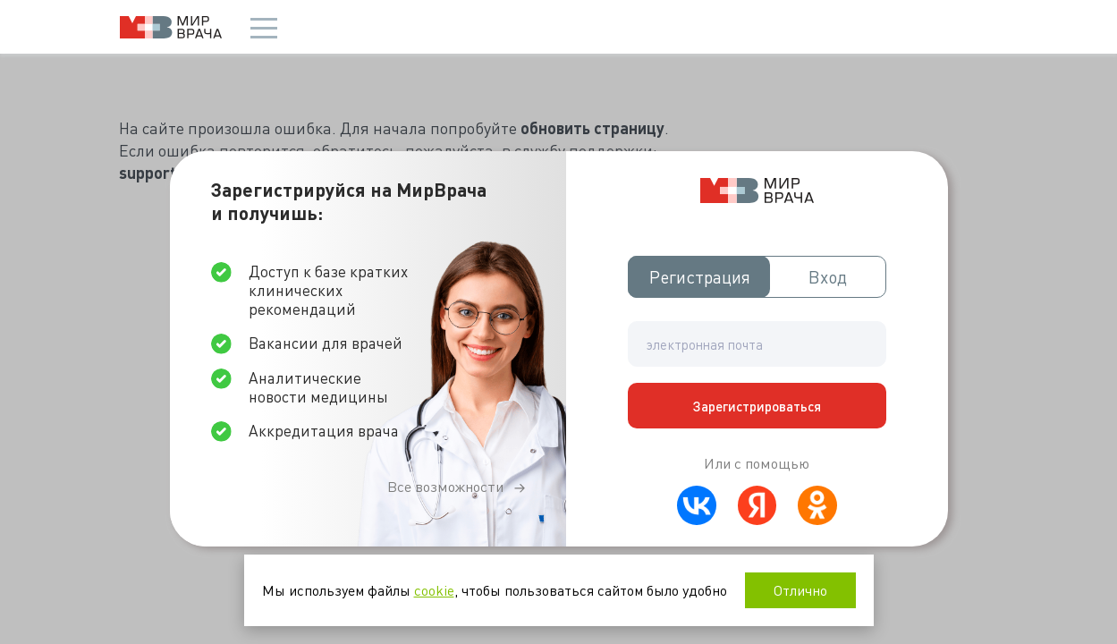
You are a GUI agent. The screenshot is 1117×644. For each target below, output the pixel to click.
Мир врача (171, 27)
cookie (434, 589)
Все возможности (445, 487)
